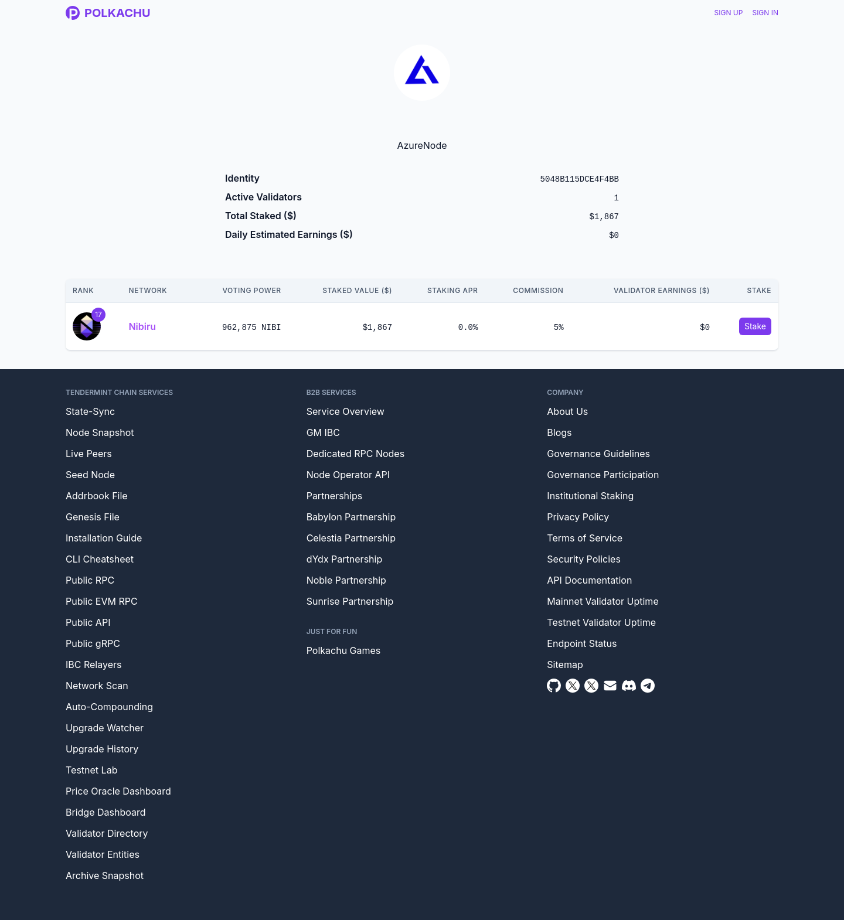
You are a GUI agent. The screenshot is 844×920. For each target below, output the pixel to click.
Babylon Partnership (351, 517)
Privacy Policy (578, 517)
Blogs (559, 432)
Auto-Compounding (109, 707)
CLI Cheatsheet (100, 559)
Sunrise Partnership (350, 601)
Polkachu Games (344, 650)
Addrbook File (97, 496)
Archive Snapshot (105, 875)
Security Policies (584, 559)
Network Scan (97, 685)
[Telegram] (648, 686)
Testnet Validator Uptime (601, 622)
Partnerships (335, 496)
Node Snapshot (100, 432)
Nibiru (142, 326)
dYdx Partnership (345, 559)
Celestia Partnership (351, 538)
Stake (755, 326)
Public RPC (90, 580)
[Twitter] (573, 686)
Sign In (765, 12)
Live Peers (89, 453)
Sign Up (728, 12)
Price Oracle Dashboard (118, 791)
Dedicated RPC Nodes (355, 453)
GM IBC (323, 432)
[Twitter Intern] (591, 686)
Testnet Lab (91, 770)
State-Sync (90, 411)
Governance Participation (603, 475)
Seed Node (90, 475)
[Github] (554, 686)
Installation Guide (104, 538)
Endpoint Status (582, 643)
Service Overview (345, 411)
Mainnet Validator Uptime (602, 601)
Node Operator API (348, 475)
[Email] (610, 686)
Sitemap (565, 664)
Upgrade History (102, 749)
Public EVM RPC (102, 601)
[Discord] (629, 686)
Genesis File (93, 517)
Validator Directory (107, 833)
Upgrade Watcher (105, 728)
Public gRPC (93, 643)
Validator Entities (102, 854)
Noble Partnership (346, 580)
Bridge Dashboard (105, 812)
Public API (88, 622)
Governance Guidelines (598, 453)
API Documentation (589, 580)
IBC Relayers (93, 664)
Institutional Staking (590, 496)
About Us (567, 411)
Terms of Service (584, 538)
